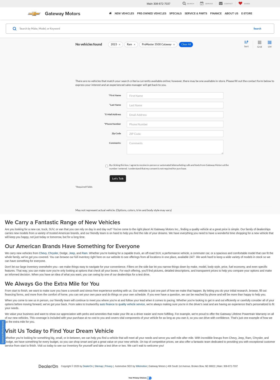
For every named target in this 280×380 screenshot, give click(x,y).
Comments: (115, 142)
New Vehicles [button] (124, 13)
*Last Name (115, 104)
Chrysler (53, 253)
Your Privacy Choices (140, 378)
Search (257, 28)
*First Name (115, 95)
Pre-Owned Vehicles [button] (151, 13)
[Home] (110, 13)
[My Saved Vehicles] (244, 3)
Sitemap (98, 366)
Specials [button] (175, 13)
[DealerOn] (48, 366)
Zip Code (116, 133)
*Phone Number (112, 123)
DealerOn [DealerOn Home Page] (88, 366)
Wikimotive (141, 366)
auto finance (107, 304)
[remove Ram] (131, 44)
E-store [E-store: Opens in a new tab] (246, 13)
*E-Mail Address (112, 114)
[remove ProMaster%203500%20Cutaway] (158, 44)
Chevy (43, 253)
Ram (85, 253)
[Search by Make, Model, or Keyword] (134, 28)
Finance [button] (216, 13)
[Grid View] (259, 44)
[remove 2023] (115, 44)
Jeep (72, 253)
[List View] (270, 44)
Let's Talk (117, 178)
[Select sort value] (247, 44)
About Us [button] (231, 13)
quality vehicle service (131, 304)
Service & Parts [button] (196, 13)
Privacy (109, 366)
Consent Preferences (2, 332)
